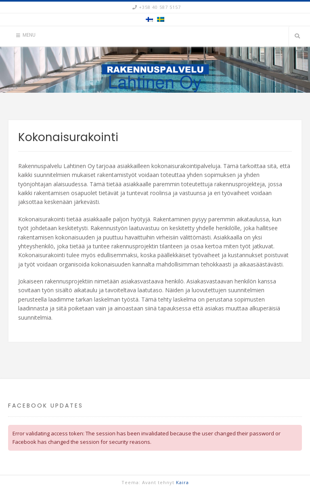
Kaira (182, 482)
